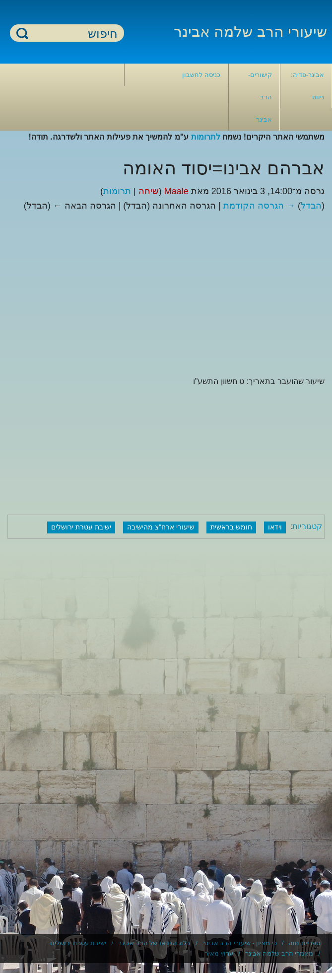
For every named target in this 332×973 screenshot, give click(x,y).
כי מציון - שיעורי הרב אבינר (239, 943)
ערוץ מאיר (219, 953)
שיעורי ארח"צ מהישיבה (161, 527)
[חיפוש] (73, 33)
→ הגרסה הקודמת (259, 206)
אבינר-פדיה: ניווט (307, 86)
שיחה (148, 191)
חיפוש (22, 33)
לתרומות (205, 137)
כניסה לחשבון (201, 74)
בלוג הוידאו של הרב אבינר (154, 943)
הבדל (311, 206)
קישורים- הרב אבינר (260, 97)
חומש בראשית (231, 527)
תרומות (117, 191)
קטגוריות (307, 527)
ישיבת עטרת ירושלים (81, 527)
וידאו (275, 527)
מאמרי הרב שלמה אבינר (279, 953)
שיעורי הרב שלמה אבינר (250, 31)
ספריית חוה (304, 943)
